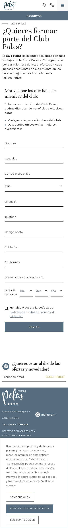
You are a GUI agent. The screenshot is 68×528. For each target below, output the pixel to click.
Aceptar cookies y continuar (30, 508)
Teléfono (10, 217)
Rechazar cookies (22, 520)
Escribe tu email (13, 377)
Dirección (11, 201)
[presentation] (32, 344)
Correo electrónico (17, 173)
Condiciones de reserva (16, 435)
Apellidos (11, 158)
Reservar (34, 15)
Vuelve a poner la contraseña (24, 277)
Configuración (20, 497)
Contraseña (12, 262)
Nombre (10, 143)
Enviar (34, 327)
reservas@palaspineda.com (18, 431)
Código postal (14, 232)
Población (11, 247)
